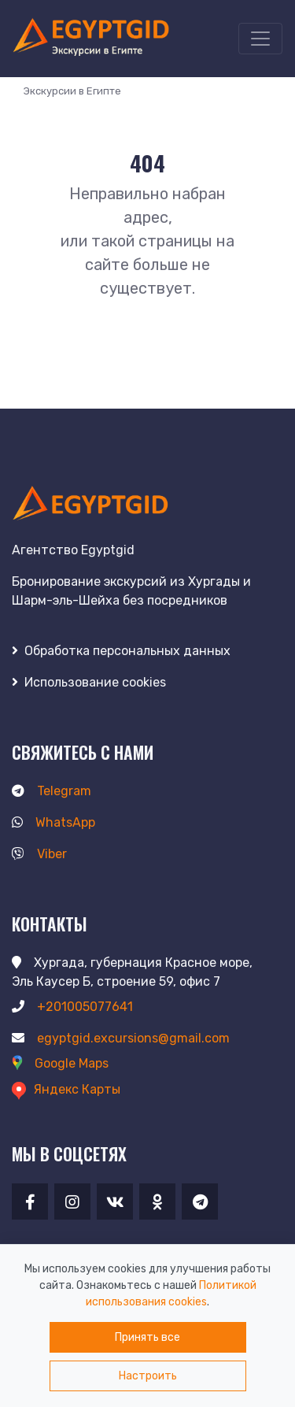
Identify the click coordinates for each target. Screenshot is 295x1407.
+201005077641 (72, 1006)
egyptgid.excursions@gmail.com (121, 1038)
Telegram (51, 790)
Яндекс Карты (66, 1089)
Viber (39, 853)
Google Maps (60, 1063)
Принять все (147, 1337)
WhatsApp (53, 822)
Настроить (148, 1376)
